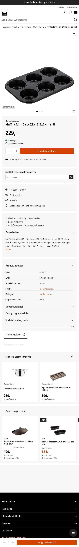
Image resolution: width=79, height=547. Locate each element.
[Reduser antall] (8, 151)
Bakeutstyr (26, 27)
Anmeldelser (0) (15, 334)
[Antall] (12, 151)
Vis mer (8, 249)
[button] (74, 111)
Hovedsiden (6, 27)
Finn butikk (60, 7)
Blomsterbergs (12, 120)
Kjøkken (17, 27)
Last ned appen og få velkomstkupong (27, 205)
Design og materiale (16, 313)
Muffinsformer (39, 27)
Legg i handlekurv (47, 151)
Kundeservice (72, 7)
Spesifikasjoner (14, 306)
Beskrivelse (12, 232)
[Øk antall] (16, 151)
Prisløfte (14, 200)
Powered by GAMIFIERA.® (13, 344)
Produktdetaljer (14, 265)
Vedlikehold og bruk (16, 320)
